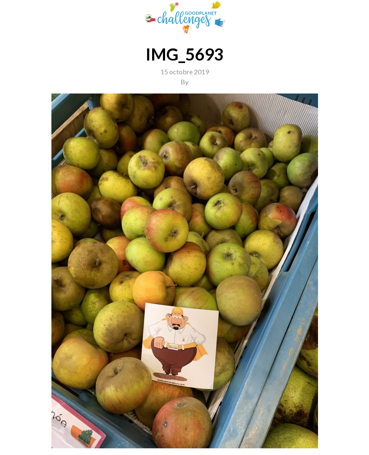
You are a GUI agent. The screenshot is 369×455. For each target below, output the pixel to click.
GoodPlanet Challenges (185, 17)
